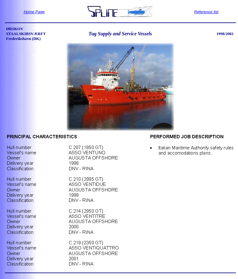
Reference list (206, 12)
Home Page (34, 12)
